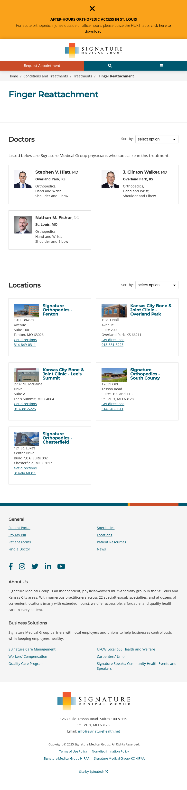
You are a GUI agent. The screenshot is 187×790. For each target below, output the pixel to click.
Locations (104, 535)
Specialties (105, 527)
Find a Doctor (19, 549)
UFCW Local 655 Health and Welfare (126, 649)
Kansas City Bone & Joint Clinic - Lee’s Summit (63, 374)
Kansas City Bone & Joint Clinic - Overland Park (150, 309)
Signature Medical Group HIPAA (66, 758)
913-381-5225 (112, 344)
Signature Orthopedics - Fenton (57, 309)
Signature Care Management (32, 649)
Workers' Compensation (28, 656)
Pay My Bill (17, 535)
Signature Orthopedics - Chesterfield (57, 438)
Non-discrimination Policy (110, 751)
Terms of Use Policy (73, 751)
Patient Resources (111, 542)
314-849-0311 (25, 344)
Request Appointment (42, 65)
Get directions (25, 339)
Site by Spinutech (93, 771)
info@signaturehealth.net (99, 731)
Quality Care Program (26, 663)
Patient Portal (19, 527)
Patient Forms (20, 542)
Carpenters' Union (112, 656)
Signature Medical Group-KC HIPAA (119, 758)
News (101, 549)
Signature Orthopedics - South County (145, 374)
